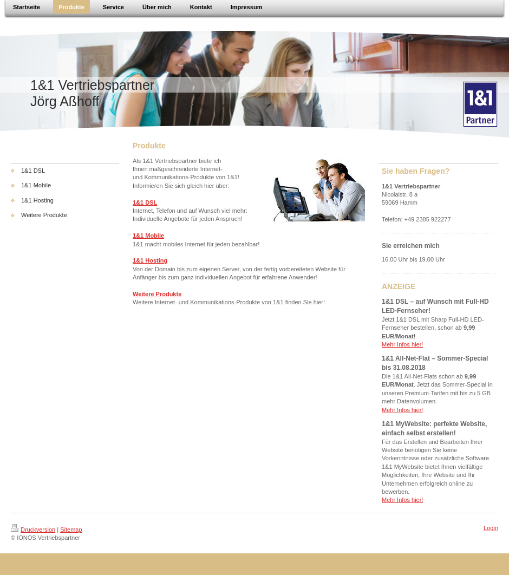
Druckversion (33, 529)
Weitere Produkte (157, 294)
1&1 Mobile (148, 235)
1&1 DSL (145, 202)
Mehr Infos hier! (402, 344)
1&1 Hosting (150, 260)
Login (491, 528)
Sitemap (71, 529)
